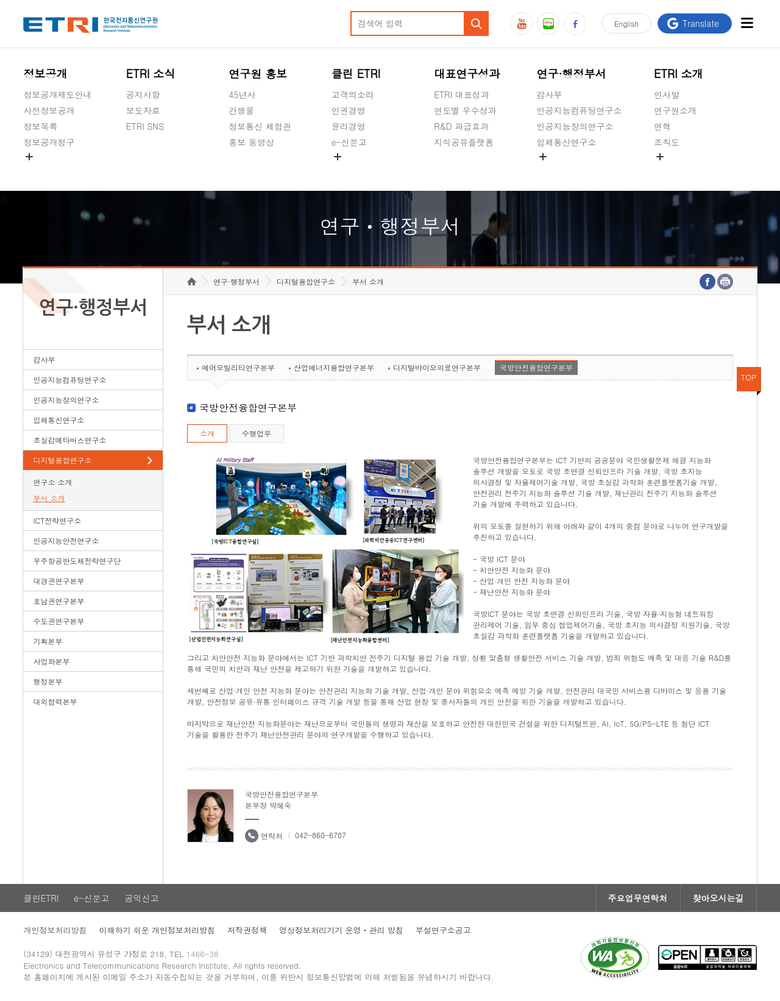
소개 (207, 433)
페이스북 (575, 23)
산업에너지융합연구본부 (334, 367)
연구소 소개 (52, 482)
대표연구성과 (467, 73)
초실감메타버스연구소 (579, 171)
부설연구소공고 (443, 930)
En (626, 23)
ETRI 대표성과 (461, 94)
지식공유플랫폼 (464, 142)
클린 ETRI (356, 73)
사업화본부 (51, 661)
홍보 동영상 (251, 142)
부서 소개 (49, 498)
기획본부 (47, 641)
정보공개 (45, 73)
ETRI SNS (145, 126)
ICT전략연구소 (57, 520)
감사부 (549, 94)
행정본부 (47, 681)
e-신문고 (349, 142)
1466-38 (202, 954)
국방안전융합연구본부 (536, 367)
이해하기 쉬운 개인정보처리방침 (157, 930)
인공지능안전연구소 (66, 540)
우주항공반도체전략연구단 (77, 560)
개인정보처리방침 (55, 930)
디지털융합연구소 (62, 460)
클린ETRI (40, 898)
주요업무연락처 (638, 898)
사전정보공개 (48, 110)
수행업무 (256, 433)
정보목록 (40, 126)
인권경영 (349, 110)
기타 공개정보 (681, 171)
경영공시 (40, 171)
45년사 (242, 94)
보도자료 (143, 110)
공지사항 (143, 94)
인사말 (666, 94)
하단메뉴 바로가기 (0, 0)
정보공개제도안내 (57, 94)
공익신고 (349, 171)
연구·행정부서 (571, 73)
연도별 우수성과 (465, 110)
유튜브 (521, 23)
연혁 (662, 126)
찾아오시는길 (718, 898)
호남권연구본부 (58, 601)
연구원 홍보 (258, 73)
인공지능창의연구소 (575, 126)
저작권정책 (247, 930)
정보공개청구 (48, 142)
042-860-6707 (320, 835)
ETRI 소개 (678, 73)
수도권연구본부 (58, 621)
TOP (749, 377)
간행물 (241, 110)
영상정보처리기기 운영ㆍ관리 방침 (341, 930)
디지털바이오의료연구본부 (437, 367)
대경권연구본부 (58, 580)
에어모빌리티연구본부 (238, 367)
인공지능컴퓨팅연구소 (579, 110)
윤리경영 (349, 126)
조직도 (666, 142)
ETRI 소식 (151, 73)
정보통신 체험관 (260, 126)
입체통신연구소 (567, 142)
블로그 (548, 23)
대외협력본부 (55, 701)
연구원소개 (675, 110)
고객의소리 (353, 94)
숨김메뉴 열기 (29, 157)
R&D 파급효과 (461, 126)
